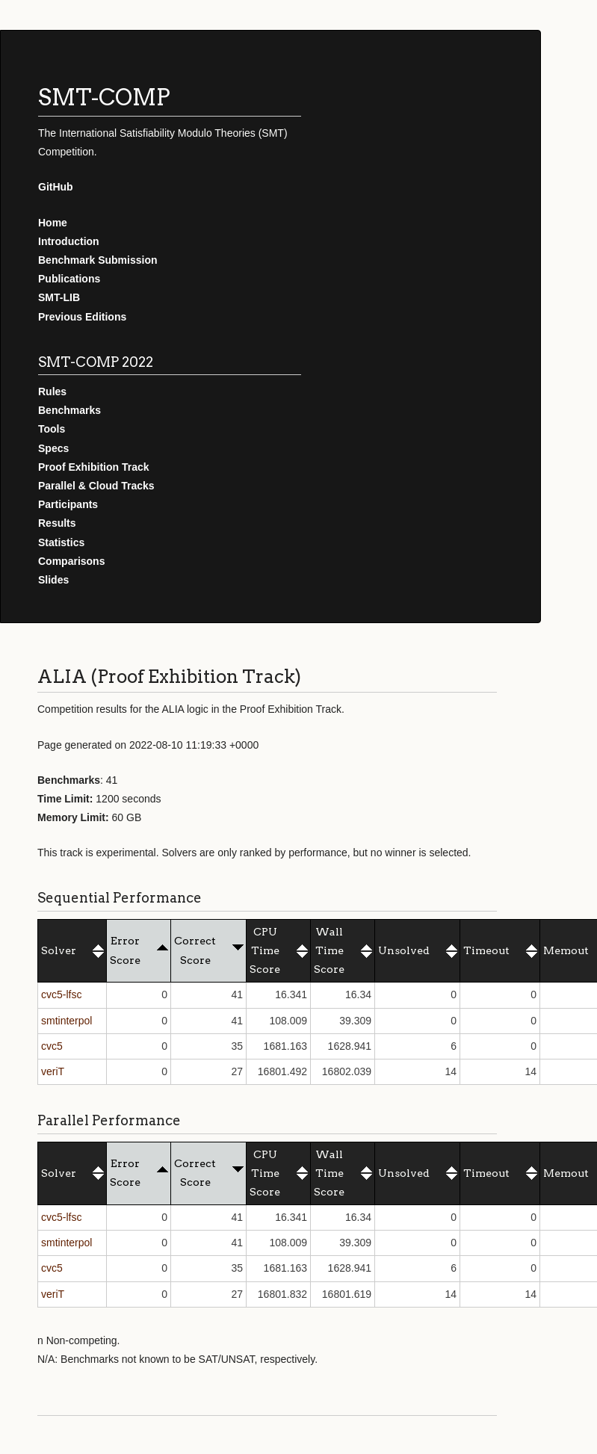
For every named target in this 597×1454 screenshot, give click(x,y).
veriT (52, 1071)
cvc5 (52, 1046)
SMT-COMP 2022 (95, 362)
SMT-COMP (104, 97)
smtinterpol (66, 1021)
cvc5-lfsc (61, 994)
